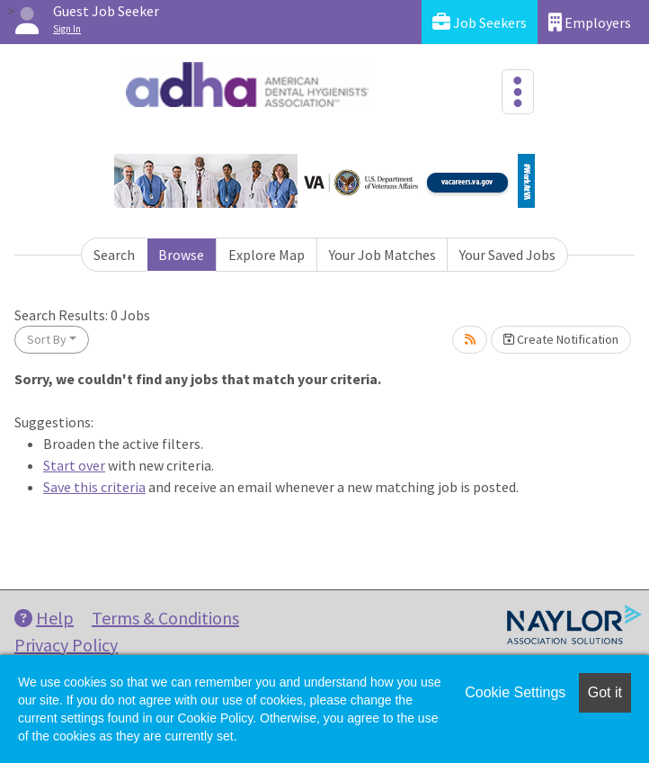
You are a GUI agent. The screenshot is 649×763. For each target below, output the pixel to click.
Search (114, 255)
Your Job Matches (382, 255)
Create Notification (560, 339)
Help (44, 617)
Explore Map (266, 255)
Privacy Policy (66, 644)
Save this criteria (94, 487)
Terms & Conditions (165, 617)
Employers (589, 22)
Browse (181, 255)
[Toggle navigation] (518, 91)
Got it (605, 692)
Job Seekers (479, 22)
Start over (74, 465)
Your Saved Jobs (507, 255)
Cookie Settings (515, 692)
